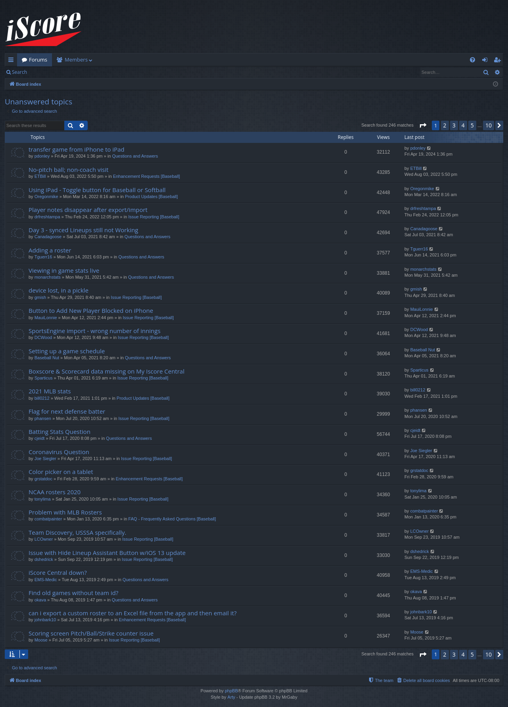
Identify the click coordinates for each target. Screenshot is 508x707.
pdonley (42, 156)
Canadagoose (48, 236)
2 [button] (444, 125)
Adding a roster (50, 250)
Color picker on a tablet (61, 472)
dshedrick (44, 559)
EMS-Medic (46, 579)
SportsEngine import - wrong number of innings (94, 331)
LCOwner (44, 539)
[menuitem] (472, 59)
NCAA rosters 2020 (55, 492)
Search (19, 72)
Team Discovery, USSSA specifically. (77, 532)
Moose (41, 640)
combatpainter (48, 518)
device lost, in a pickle (59, 290)
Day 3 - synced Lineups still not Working (83, 230)
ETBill (40, 176)
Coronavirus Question (59, 452)
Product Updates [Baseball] (151, 196)
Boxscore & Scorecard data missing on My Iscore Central (107, 371)
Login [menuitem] (486, 61)
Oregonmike (46, 196)
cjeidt (40, 438)
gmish (40, 297)
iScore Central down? (58, 572)
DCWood (43, 337)
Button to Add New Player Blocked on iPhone (91, 310)
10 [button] (488, 125)
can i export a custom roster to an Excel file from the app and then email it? (133, 613)
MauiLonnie (46, 317)
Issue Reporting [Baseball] (153, 216)
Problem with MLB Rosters (65, 512)
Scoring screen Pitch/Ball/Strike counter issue (91, 633)
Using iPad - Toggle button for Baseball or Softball (97, 190)
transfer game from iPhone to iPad (76, 149)
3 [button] (454, 125)
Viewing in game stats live (64, 270)
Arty (231, 697)
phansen (43, 418)
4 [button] (463, 125)
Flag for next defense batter (67, 411)
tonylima (43, 499)
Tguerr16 (43, 256)
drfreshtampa (47, 216)
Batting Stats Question (59, 431)
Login (44, 72)
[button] (423, 125)
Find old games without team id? (73, 593)
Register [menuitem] (499, 61)
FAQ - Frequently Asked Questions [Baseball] (172, 518)
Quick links (12, 61)
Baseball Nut (47, 357)
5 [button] (472, 125)
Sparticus (44, 378)
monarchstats (48, 277)
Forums (38, 59)
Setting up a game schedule (67, 351)
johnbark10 (45, 619)
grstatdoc (43, 478)
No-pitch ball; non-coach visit (68, 169)
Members (76, 59)
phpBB (231, 690)
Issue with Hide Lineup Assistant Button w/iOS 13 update (107, 553)
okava (40, 599)
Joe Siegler (45, 458)
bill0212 (42, 398)
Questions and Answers (135, 156)
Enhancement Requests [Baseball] (146, 176)
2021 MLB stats (50, 391)
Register (71, 72)
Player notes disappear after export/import (88, 210)
